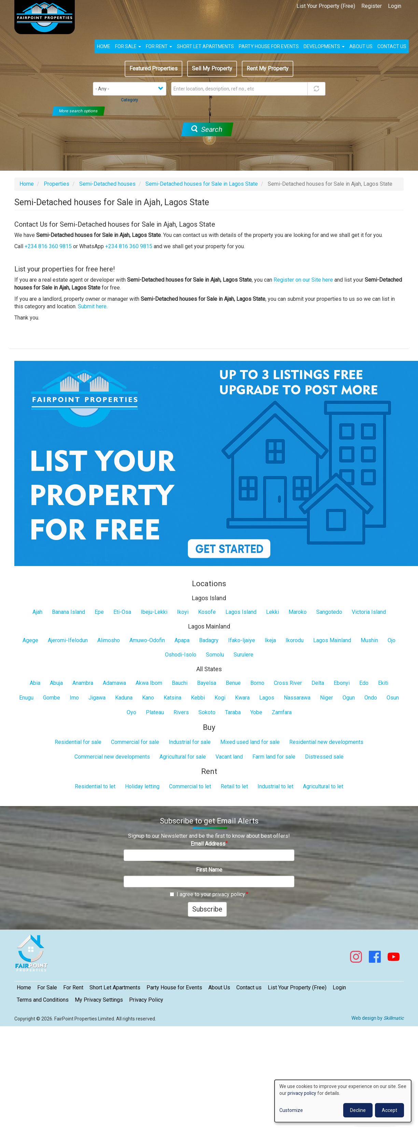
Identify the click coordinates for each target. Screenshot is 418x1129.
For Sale (128, 46)
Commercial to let (190, 786)
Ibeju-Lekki (154, 612)
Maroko (298, 612)
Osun (393, 697)
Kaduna (124, 697)
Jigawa (97, 697)
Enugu (26, 697)
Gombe (51, 697)
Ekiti (383, 683)
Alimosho (108, 640)
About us (361, 46)
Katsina (172, 697)
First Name (209, 869)
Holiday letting (142, 786)
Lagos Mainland (332, 640)
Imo (74, 697)
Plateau (155, 712)
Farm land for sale (273, 756)
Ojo (391, 640)
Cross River (288, 683)
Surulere (243, 654)
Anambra (82, 683)
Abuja (56, 683)
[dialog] (343, 1101)
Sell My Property (212, 68)
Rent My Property (268, 68)
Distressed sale (324, 756)
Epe (99, 612)
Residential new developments (326, 742)
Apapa (182, 640)
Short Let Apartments (205, 46)
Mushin (369, 640)
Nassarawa (297, 697)
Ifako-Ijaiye (241, 640)
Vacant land (229, 756)
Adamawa (114, 683)
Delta (317, 683)
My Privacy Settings (99, 1000)
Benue (233, 683)
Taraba (233, 712)
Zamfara (282, 712)
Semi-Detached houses (107, 184)
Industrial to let (275, 786)
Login (394, 6)
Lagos (266, 697)
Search (207, 129)
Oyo (131, 712)
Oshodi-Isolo (180, 654)
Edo (363, 683)
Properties (56, 184)
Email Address (208, 844)
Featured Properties (153, 68)
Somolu (215, 654)
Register (371, 6)
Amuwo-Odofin (147, 640)
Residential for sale (78, 742)
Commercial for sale (135, 742)
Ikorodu (294, 640)
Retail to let (234, 786)
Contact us (391, 46)
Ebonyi (342, 683)
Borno (257, 683)
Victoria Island (369, 612)
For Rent (159, 46)
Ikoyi (183, 612)
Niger (326, 697)
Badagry (209, 640)
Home (103, 46)
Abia (35, 683)
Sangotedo (329, 612)
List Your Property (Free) (325, 6)
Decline (358, 1110)
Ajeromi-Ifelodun (68, 640)
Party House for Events (269, 46)
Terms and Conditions (43, 1000)
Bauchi (179, 683)
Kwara (242, 697)
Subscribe (207, 909)
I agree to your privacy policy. (208, 894)
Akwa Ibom (149, 683)
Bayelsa (206, 683)
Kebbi (198, 697)
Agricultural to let (323, 786)
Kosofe (207, 612)
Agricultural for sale (182, 756)
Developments (324, 46)
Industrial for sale (190, 742)
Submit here (92, 306)
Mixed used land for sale (250, 742)
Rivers (181, 712)
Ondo (370, 697)
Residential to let (95, 786)
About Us (219, 987)
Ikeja (270, 640)
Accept (389, 1110)
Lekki (272, 612)
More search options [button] (78, 111)
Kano (148, 697)
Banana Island (68, 612)
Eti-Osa (122, 612)
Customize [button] (291, 1110)
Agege (30, 640)
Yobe (256, 712)
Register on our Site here (303, 280)
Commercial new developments (112, 756)
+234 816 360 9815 (48, 246)
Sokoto (206, 712)
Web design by (377, 1018)
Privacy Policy (146, 1000)
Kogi (219, 697)
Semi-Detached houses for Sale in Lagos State (201, 184)
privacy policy (302, 1093)
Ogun (349, 697)
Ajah (37, 612)
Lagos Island (240, 612)
